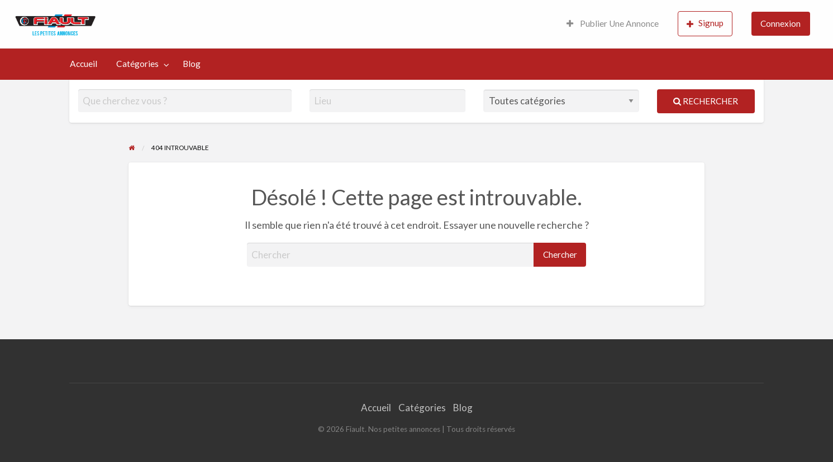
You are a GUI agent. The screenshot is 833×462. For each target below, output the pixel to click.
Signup (705, 23)
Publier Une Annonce (613, 23)
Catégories (137, 64)
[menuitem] (612, 24)
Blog (192, 64)
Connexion (780, 23)
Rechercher (705, 101)
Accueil (83, 64)
